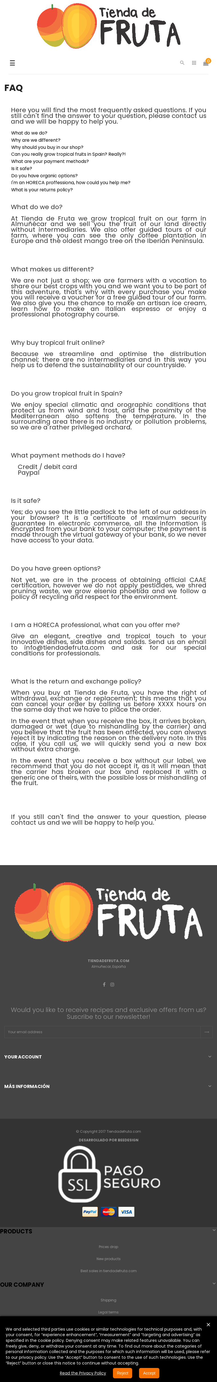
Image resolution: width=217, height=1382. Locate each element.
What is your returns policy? (42, 189)
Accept (149, 1373)
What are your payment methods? (50, 161)
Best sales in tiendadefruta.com (109, 1270)
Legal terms (108, 1312)
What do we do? (29, 133)
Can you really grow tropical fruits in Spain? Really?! (68, 154)
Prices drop (108, 1246)
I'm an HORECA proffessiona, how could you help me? (70, 182)
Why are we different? (35, 140)
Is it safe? (21, 168)
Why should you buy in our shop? (47, 147)
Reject (122, 1373)
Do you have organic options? (44, 175)
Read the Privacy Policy (83, 1373)
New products (109, 1258)
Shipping (108, 1300)
